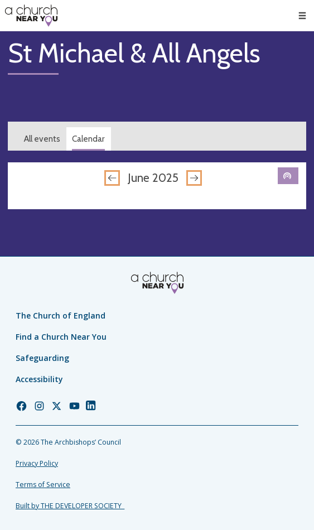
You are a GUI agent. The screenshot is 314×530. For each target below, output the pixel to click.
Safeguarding (42, 358)
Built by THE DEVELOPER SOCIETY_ (70, 505)
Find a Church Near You (61, 336)
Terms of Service (43, 484)
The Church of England (60, 315)
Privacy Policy (37, 463)
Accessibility (39, 379)
